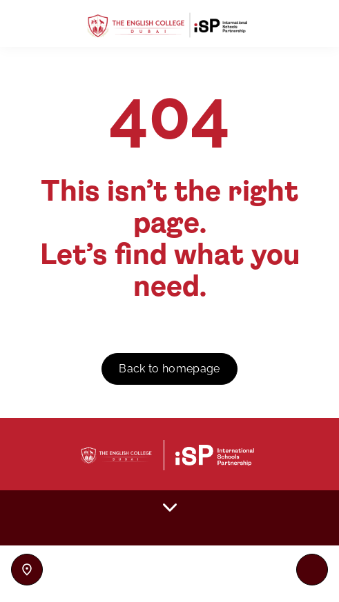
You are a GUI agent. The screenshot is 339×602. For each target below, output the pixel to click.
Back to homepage (169, 368)
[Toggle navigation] (312, 569)
